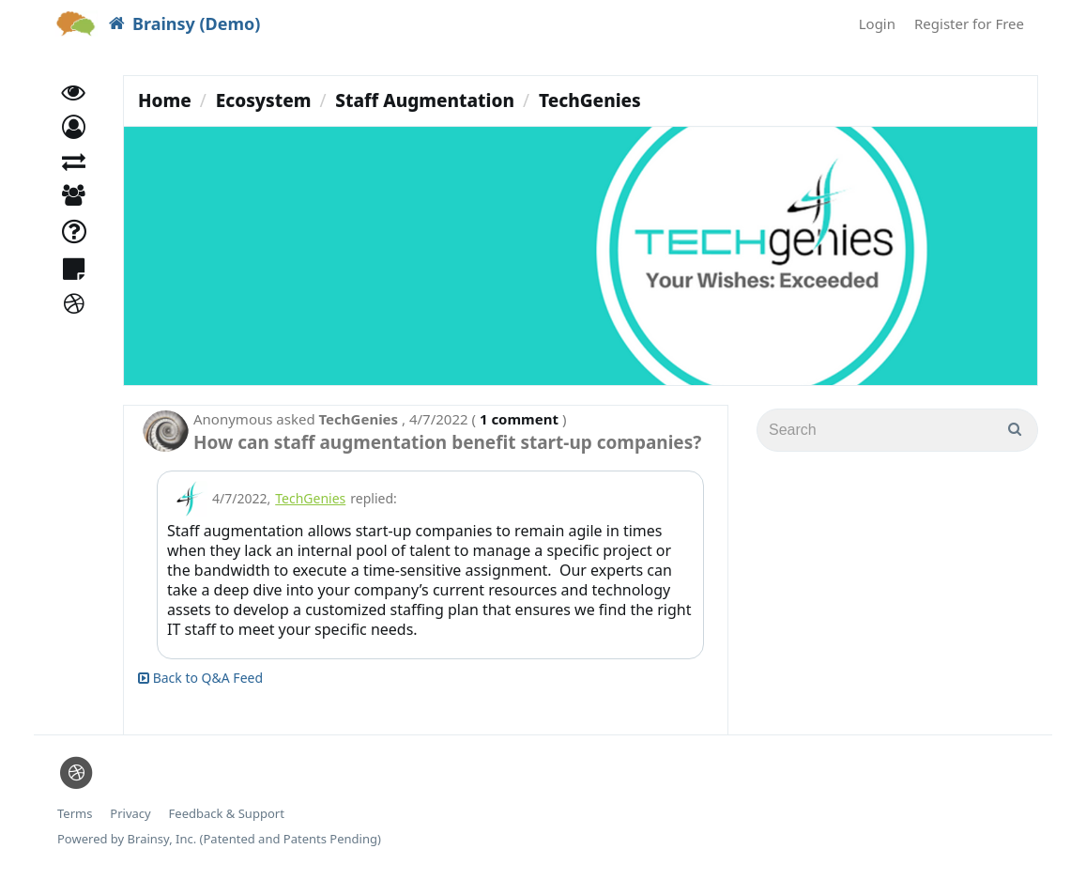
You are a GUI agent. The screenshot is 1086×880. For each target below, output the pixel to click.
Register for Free (969, 23)
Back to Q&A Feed (200, 678)
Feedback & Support (226, 814)
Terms (74, 814)
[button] (74, 138)
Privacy (130, 814)
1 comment (519, 418)
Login (877, 23)
